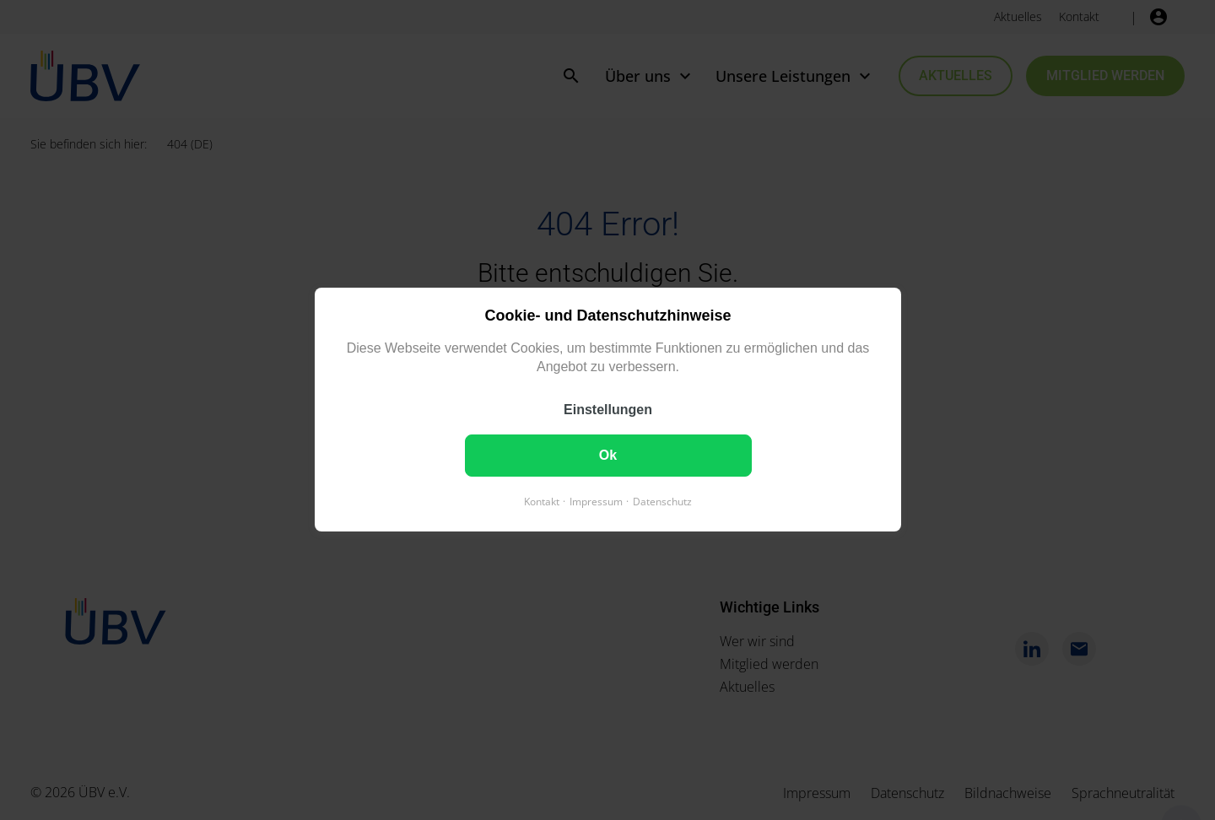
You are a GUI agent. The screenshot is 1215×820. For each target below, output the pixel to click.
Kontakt (541, 502)
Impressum (596, 502)
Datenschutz (662, 502)
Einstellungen (608, 410)
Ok (607, 456)
